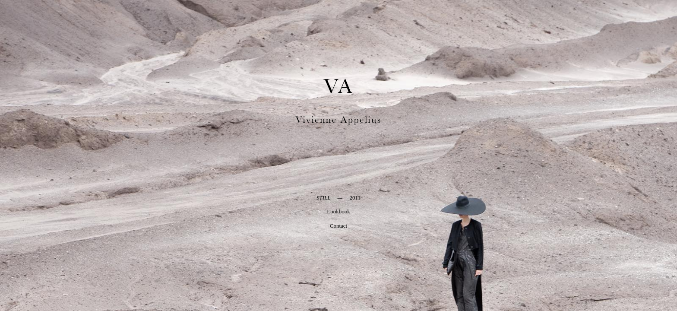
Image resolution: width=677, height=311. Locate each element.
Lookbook (338, 211)
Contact (338, 225)
